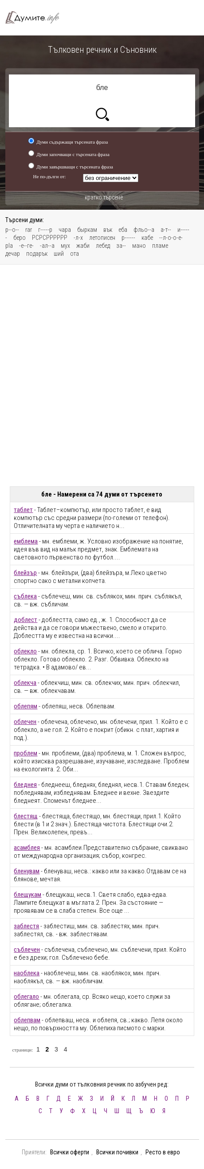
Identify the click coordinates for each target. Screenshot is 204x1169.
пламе (160, 245)
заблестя (26, 926)
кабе (147, 237)
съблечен (27, 950)
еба (122, 229)
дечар (12, 253)
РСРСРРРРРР (49, 237)
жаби (83, 245)
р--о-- (12, 229)
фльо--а (143, 229)
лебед (103, 245)
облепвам (27, 1020)
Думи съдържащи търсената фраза (72, 142)
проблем (25, 753)
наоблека (26, 973)
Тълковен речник (36, 17)
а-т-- (166, 229)
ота (74, 253)
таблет (23, 510)
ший (59, 253)
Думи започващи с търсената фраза (73, 154)
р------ (128, 237)
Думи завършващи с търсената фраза (74, 166)
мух (65, 245)
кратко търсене (104, 197)
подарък (36, 253)
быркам (87, 229)
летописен (102, 237)
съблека (25, 596)
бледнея (25, 785)
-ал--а (47, 245)
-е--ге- (26, 245)
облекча (25, 683)
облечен (25, 722)
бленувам (26, 871)
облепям (25, 706)
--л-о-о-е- (171, 237)
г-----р (45, 229)
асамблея (27, 848)
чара (65, 229)
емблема (26, 541)
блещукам (27, 895)
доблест (25, 620)
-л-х (78, 237)
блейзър (25, 573)
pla (9, 245)
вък (107, 229)
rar (28, 229)
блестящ (26, 816)
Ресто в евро (162, 1152)
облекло (25, 651)
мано (139, 245)
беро (19, 237)
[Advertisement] (102, 375)
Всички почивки (117, 1152)
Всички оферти (69, 1152)
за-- (121, 245)
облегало (26, 997)
